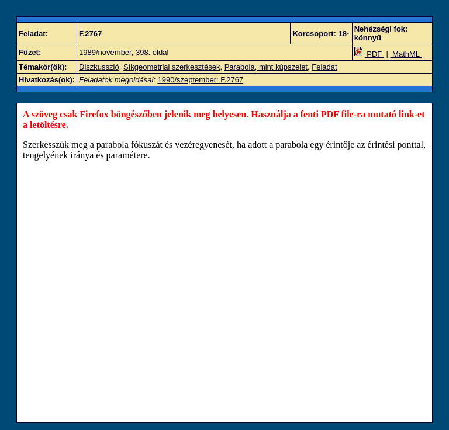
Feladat (324, 67)
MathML (406, 54)
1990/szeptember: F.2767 (201, 79)
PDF (369, 54)
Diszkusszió (99, 67)
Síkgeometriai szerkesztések (171, 67)
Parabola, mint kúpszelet (266, 67)
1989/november (105, 52)
